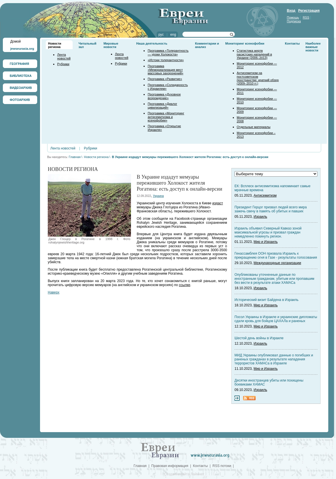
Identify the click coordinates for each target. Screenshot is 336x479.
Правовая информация (169, 466)
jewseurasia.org (22, 48)
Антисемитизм (265, 195)
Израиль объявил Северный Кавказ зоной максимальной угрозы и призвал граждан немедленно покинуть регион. (268, 232)
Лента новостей (64, 56)
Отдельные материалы (254, 127)
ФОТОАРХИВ (20, 99)
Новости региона (54, 45)
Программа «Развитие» (165, 79)
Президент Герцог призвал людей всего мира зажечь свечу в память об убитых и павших (270, 209)
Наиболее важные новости (313, 47)
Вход (291, 11)
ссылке (184, 285)
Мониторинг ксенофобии (245, 43)
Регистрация (309, 11)
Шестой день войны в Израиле (258, 338)
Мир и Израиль (266, 242)
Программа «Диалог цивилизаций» (162, 105)
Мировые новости (111, 45)
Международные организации (277, 263)
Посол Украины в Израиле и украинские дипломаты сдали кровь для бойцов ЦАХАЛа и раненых (275, 319)
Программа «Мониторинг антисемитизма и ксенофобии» (166, 116)
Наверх (53, 292)
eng (173, 35)
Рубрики (63, 64)
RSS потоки (221, 466)
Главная (75, 157)
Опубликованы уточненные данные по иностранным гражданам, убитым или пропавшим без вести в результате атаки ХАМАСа (274, 279)
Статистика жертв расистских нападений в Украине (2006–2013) (254, 54)
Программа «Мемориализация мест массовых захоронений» (165, 69)
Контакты (292, 43)
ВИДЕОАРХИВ (21, 87)
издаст (217, 203)
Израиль (260, 217)
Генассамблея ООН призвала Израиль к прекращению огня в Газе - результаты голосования (275, 256)
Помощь (293, 17)
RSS (306, 17)
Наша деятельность (151, 43)
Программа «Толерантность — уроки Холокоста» (168, 52)
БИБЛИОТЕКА (20, 75)
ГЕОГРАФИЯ (19, 63)
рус (161, 35)
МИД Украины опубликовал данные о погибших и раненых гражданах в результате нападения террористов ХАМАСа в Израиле (273, 359)
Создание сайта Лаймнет (184, 474)
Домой (15, 41)
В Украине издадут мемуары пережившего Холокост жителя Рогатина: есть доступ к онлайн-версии (190, 157)
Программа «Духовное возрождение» (164, 96)
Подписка (294, 21)
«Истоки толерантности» (166, 60)
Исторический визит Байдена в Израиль (266, 300)
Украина (158, 195)
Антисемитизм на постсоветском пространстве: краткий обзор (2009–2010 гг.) (258, 78)
